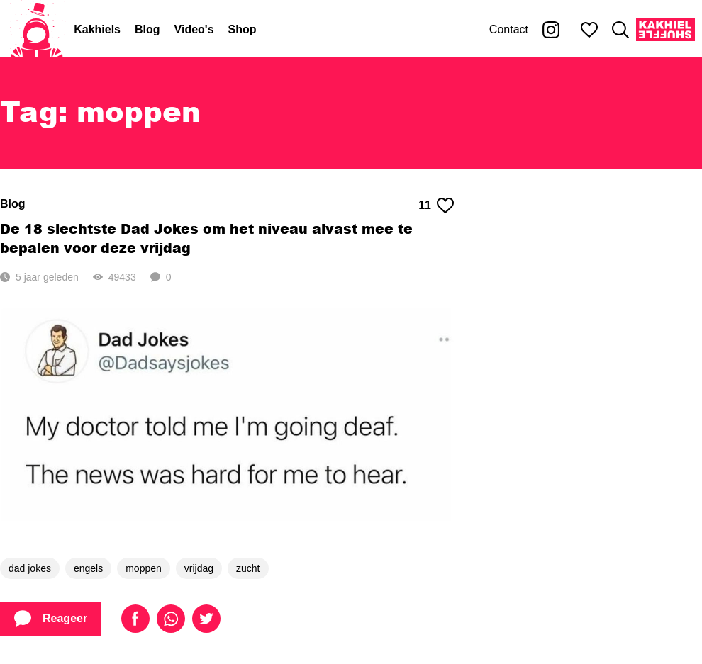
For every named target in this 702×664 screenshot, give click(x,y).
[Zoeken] (620, 29)
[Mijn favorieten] (589, 29)
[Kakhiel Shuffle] (665, 29)
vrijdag (198, 568)
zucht (248, 568)
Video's (194, 29)
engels (88, 568)
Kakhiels (97, 29)
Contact (508, 29)
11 (436, 205)
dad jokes (30, 568)
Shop (242, 29)
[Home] (37, 30)
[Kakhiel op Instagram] (551, 29)
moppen (144, 568)
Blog (147, 29)
